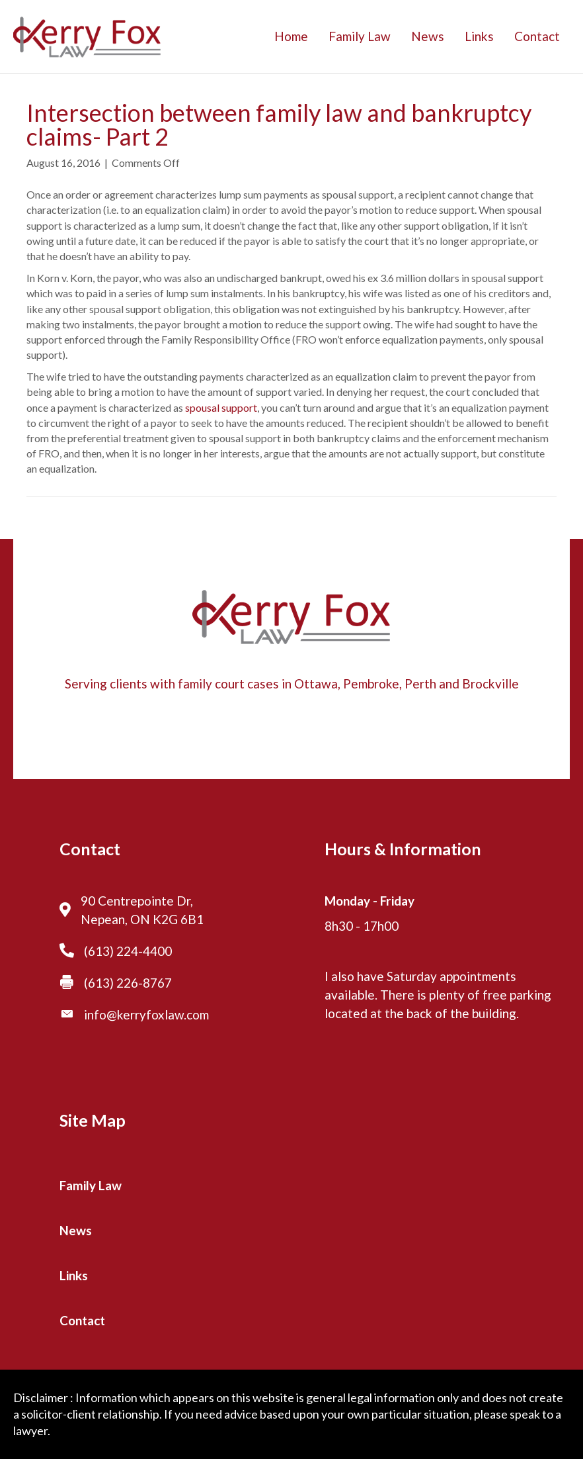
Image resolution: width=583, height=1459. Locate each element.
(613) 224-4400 (128, 951)
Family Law (360, 36)
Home (291, 36)
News (427, 36)
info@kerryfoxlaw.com (146, 1014)
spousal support (221, 407)
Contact (537, 36)
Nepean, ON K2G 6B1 (142, 919)
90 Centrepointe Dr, (137, 900)
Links (479, 36)
